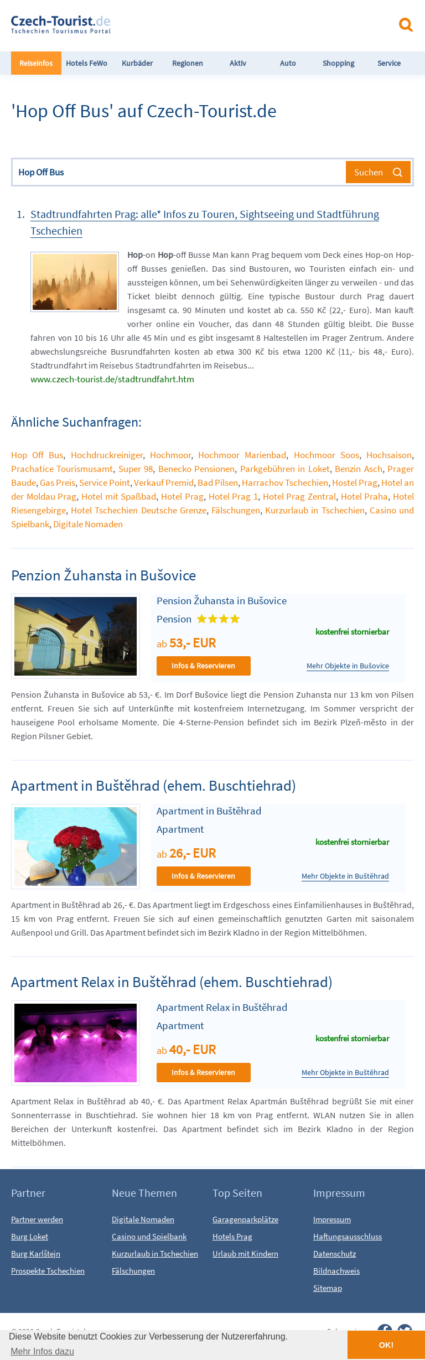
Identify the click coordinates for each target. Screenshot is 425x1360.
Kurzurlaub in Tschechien (314, 510)
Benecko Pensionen (196, 469)
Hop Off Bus (37, 455)
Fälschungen (235, 510)
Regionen (187, 63)
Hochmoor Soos (326, 455)
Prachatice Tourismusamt (62, 469)
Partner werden (37, 1219)
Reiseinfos (36, 63)
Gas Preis (57, 482)
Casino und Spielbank (149, 1236)
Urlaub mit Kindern (245, 1253)
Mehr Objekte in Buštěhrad (345, 876)
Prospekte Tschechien (48, 1270)
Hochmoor (170, 455)
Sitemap (327, 1288)
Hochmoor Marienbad (242, 455)
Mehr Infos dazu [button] (42, 1351)
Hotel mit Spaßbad (118, 496)
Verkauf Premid (164, 482)
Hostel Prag (354, 482)
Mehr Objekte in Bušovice (348, 666)
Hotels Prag (232, 1236)
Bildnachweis (336, 1270)
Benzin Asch (358, 469)
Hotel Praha (364, 496)
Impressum (332, 1219)
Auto (288, 63)
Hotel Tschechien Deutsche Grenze (138, 510)
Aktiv (238, 63)
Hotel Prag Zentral (299, 496)
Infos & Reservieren (203, 666)
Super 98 (135, 469)
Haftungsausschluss (347, 1236)
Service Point (104, 482)
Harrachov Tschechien (285, 482)
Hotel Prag (182, 496)
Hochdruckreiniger (107, 455)
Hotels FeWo (86, 63)
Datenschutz (334, 1253)
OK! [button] (386, 1345)
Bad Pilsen (218, 482)
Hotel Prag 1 (233, 496)
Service (389, 63)
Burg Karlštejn (35, 1253)
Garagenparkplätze (245, 1219)
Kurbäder (137, 63)
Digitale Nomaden (88, 524)
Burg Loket (29, 1236)
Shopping (338, 63)
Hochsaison (389, 455)
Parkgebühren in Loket (285, 469)
